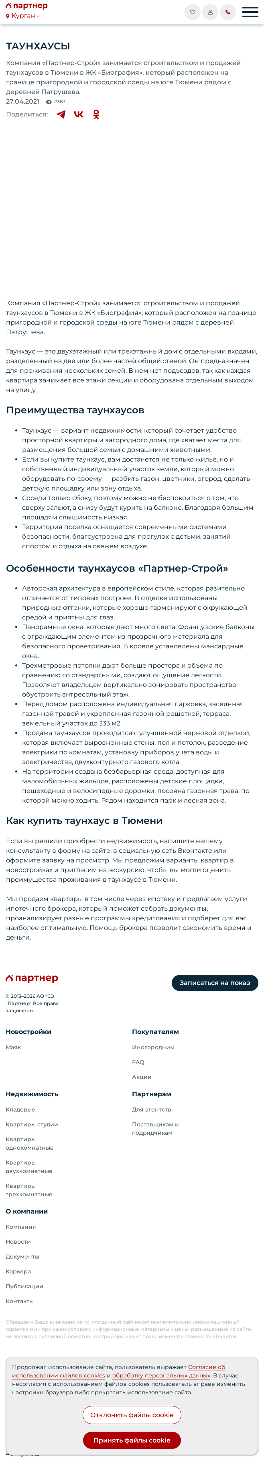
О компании (27, 1211)
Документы (22, 1256)
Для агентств (151, 1109)
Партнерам (151, 1094)
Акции (142, 1077)
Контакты (20, 1301)
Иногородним (153, 1047)
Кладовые (20, 1109)
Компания (21, 1226)
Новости (18, 1241)
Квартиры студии (32, 1124)
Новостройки (28, 1032)
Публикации (24, 1286)
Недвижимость (32, 1094)
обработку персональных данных (161, 1375)
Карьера (18, 1271)
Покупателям (155, 1032)
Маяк (13, 1047)
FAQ (138, 1062)
